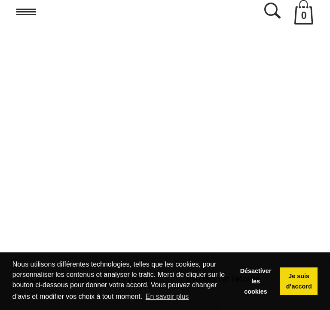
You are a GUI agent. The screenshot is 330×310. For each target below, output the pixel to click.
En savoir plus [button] (167, 296)
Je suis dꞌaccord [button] (299, 281)
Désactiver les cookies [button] (256, 281)
